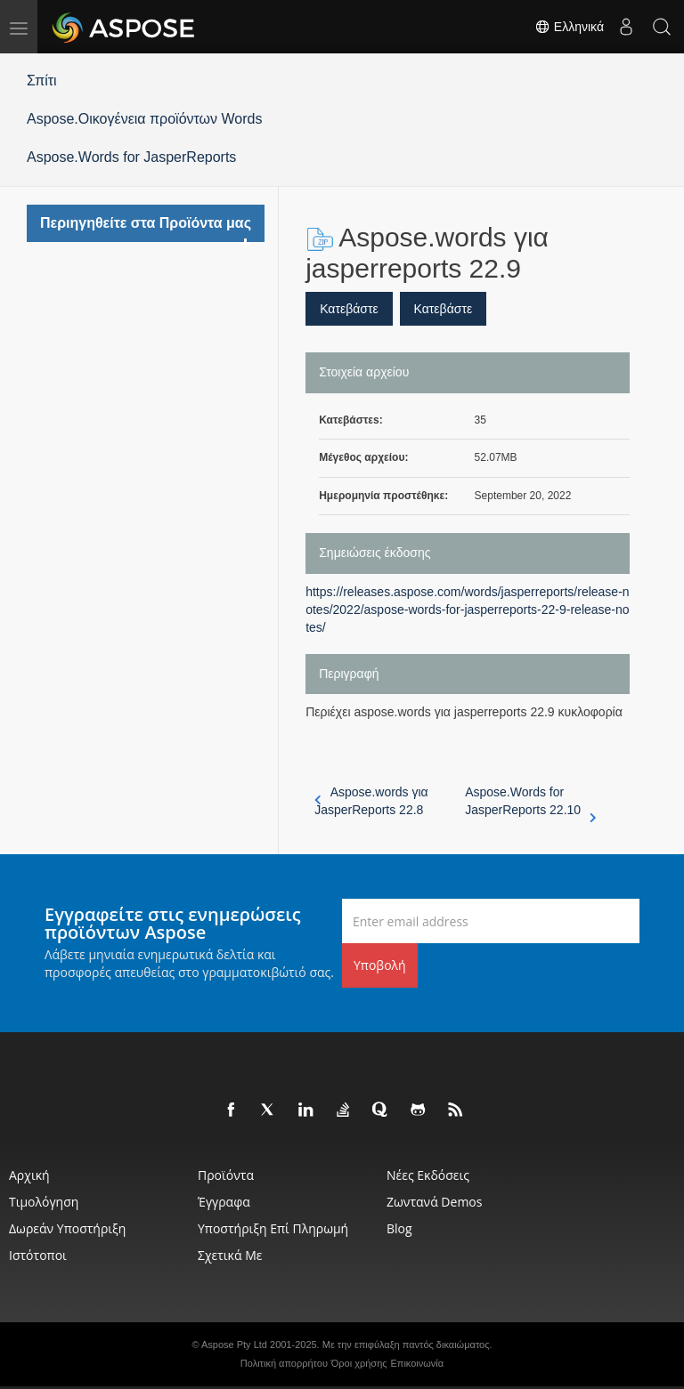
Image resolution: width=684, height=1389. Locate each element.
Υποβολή (380, 965)
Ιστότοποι (38, 1255)
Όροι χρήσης (359, 1363)
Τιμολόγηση (43, 1201)
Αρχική (29, 1175)
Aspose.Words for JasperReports (131, 157)
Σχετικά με (230, 1255)
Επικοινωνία (417, 1363)
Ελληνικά (569, 27)
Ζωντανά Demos (434, 1201)
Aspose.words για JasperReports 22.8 (371, 801)
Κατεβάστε (349, 309)
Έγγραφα (224, 1201)
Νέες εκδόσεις (428, 1175)
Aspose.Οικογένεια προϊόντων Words (145, 118)
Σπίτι (42, 80)
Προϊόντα (226, 1175)
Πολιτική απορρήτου (284, 1363)
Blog (399, 1228)
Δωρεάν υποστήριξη (67, 1228)
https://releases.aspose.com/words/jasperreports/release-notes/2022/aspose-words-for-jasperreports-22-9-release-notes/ (467, 609)
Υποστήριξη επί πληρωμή (273, 1228)
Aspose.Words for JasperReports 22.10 (530, 802)
